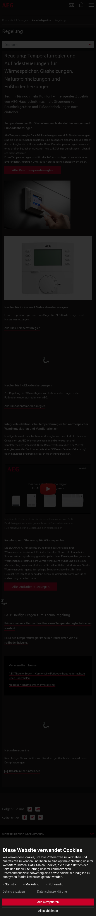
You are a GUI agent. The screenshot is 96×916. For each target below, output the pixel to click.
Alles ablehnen (48, 911)
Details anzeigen (14, 891)
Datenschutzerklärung (52, 891)
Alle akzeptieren (48, 902)
